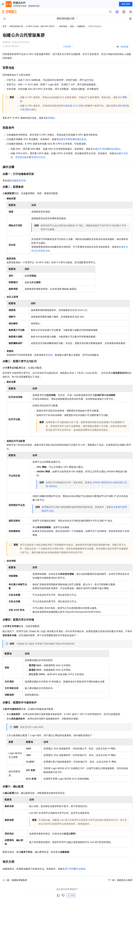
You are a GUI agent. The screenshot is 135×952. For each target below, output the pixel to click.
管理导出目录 (38, 157)
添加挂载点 (114, 149)
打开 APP (126, 4)
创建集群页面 (19, 180)
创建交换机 (80, 139)
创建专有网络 (65, 139)
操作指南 (63, 26)
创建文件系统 (100, 149)
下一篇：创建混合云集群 (120, 880)
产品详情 (67, 46)
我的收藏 (124, 47)
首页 (4, 26)
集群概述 (50, 118)
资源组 (49, 355)
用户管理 (69, 869)
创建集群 (81, 26)
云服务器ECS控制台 (74, 105)
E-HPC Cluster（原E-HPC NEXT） (41, 26)
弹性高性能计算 (16, 26)
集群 (72, 26)
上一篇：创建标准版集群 (15, 880)
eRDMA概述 (99, 482)
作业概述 (81, 869)
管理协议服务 (22, 157)
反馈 (71, 895)
